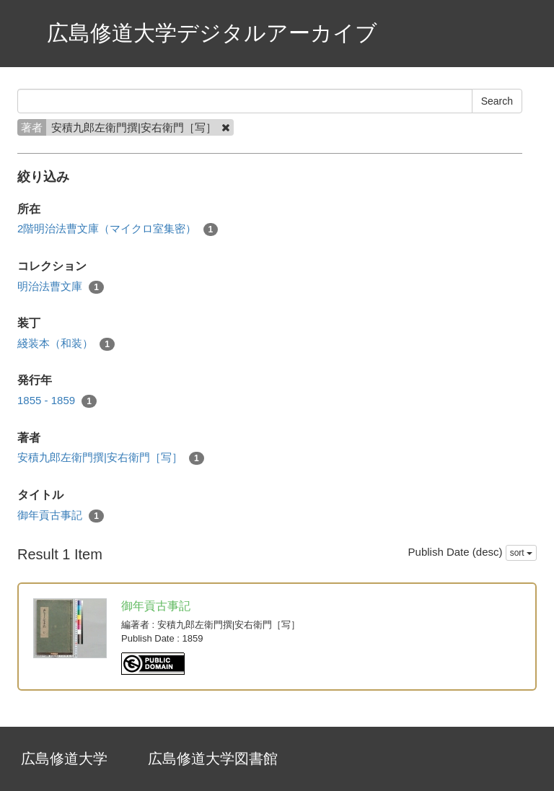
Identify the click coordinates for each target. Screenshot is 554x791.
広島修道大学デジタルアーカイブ (212, 33)
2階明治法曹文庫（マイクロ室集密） (117, 229)
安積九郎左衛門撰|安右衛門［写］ (110, 458)
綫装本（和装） (66, 344)
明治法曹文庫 (60, 287)
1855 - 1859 (57, 401)
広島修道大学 (64, 758)
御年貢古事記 (60, 516)
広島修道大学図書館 (213, 758)
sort (521, 553)
